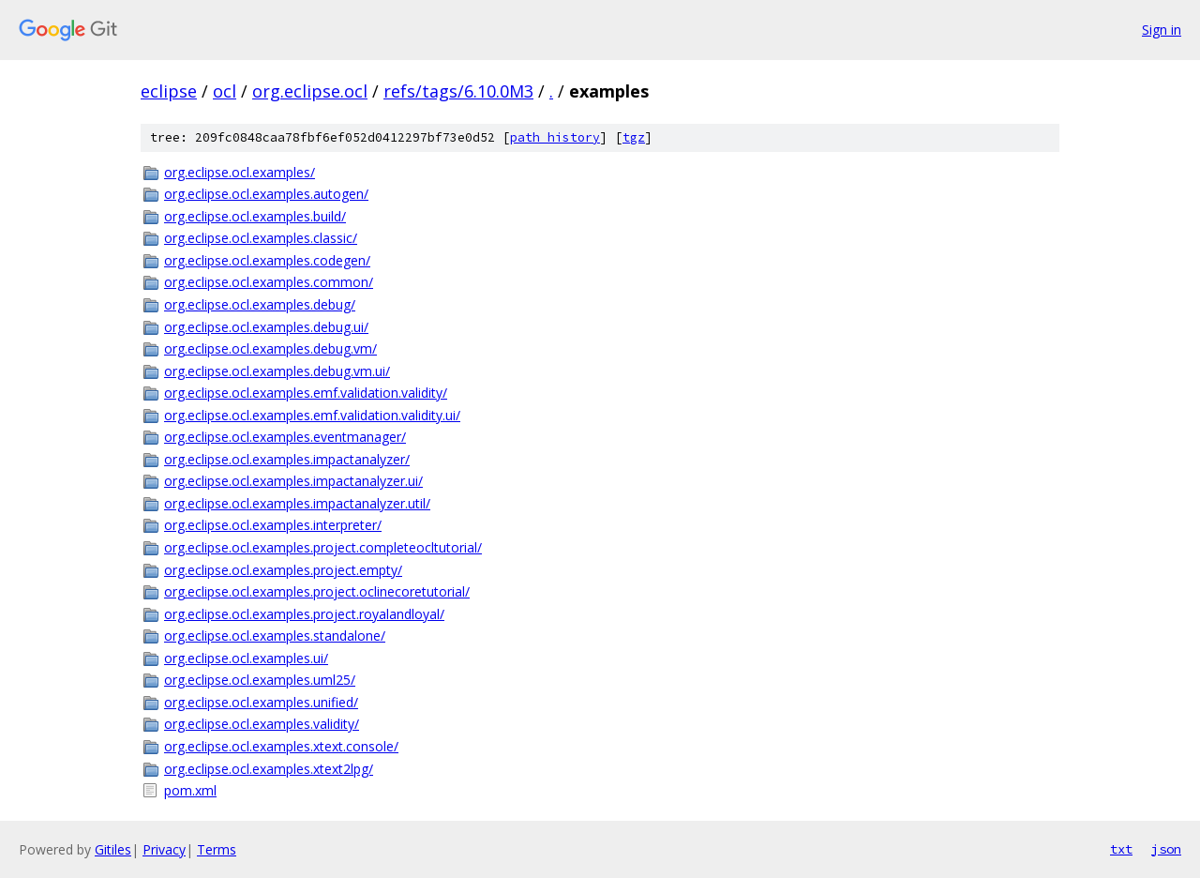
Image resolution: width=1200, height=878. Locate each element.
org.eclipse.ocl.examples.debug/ (259, 304)
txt (1121, 848)
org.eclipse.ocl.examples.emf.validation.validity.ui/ (312, 415)
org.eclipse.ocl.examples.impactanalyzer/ (287, 459)
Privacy (164, 849)
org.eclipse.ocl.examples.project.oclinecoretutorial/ (317, 591)
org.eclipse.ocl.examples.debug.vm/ (270, 348)
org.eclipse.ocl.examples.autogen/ (266, 194)
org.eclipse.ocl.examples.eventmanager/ (285, 437)
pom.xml (190, 790)
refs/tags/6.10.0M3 (458, 91)
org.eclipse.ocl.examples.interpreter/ (273, 525)
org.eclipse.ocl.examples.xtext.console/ (281, 746)
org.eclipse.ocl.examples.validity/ (261, 724)
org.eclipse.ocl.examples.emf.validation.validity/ (305, 392)
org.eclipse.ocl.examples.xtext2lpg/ (268, 769)
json (1166, 848)
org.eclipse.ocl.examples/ (239, 172)
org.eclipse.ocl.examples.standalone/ (274, 635)
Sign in (1161, 29)
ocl (224, 91)
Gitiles (113, 849)
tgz (633, 137)
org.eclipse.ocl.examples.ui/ (246, 658)
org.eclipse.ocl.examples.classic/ (260, 238)
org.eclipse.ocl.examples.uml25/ (259, 680)
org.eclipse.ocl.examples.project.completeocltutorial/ (323, 547)
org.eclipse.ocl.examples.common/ (268, 282)
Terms (216, 849)
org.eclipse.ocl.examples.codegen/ (267, 260)
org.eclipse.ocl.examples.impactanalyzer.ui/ (293, 481)
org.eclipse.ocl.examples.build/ (255, 216)
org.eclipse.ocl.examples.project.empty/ (283, 570)
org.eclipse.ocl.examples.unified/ (261, 702)
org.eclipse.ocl (310, 91)
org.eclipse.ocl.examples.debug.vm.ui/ (277, 371)
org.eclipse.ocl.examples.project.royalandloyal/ (304, 614)
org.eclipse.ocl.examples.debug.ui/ (266, 327)
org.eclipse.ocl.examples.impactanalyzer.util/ (297, 503)
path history (555, 137)
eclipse (169, 91)
